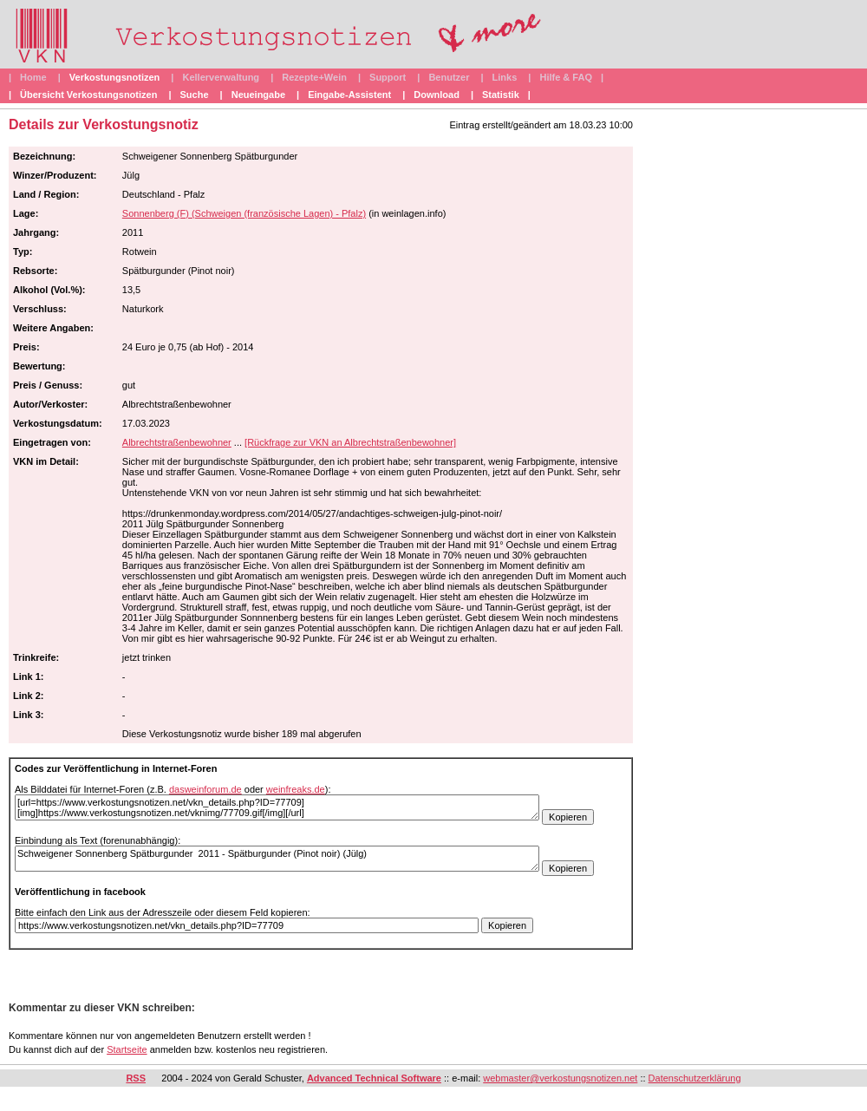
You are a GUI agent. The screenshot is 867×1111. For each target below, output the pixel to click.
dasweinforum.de (205, 789)
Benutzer (448, 77)
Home (33, 77)
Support (387, 77)
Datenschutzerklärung (695, 1078)
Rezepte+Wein (314, 77)
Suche (194, 94)
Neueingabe (258, 94)
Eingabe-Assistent (349, 94)
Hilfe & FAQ (565, 77)
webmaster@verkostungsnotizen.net (560, 1078)
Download (437, 94)
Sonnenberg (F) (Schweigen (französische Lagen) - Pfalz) (244, 213)
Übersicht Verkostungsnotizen (88, 94)
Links (505, 77)
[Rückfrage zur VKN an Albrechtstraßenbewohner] (350, 442)
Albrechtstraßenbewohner (176, 442)
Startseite (127, 1049)
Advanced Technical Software (374, 1078)
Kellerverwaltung (220, 77)
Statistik (500, 94)
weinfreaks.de (295, 789)
